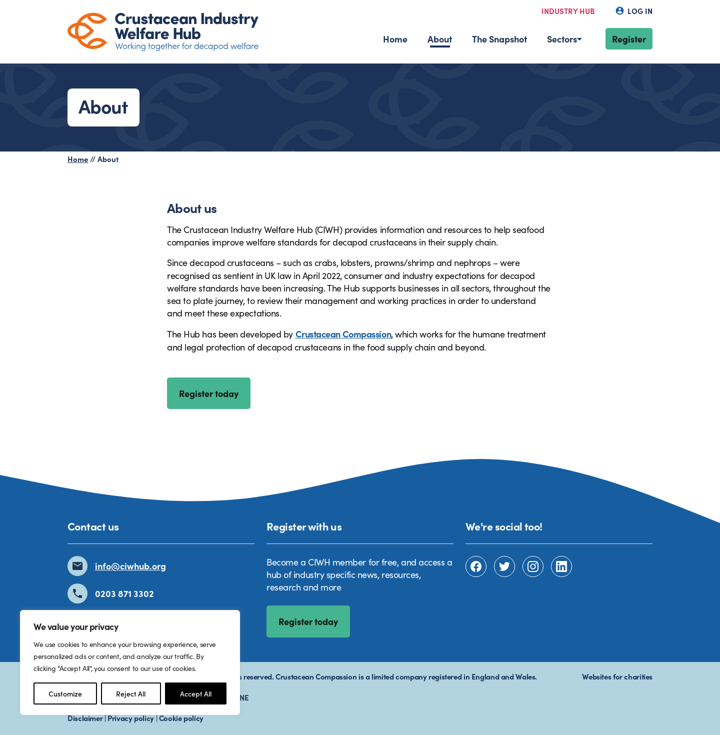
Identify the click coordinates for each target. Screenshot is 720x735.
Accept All (196, 693)
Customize (65, 693)
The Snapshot (499, 38)
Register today (208, 393)
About (440, 38)
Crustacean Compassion (344, 334)
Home (395, 38)
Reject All (131, 693)
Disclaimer (85, 717)
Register (629, 38)
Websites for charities (617, 676)
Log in (633, 11)
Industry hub (568, 11)
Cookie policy (181, 717)
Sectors (562, 38)
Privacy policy (131, 717)
